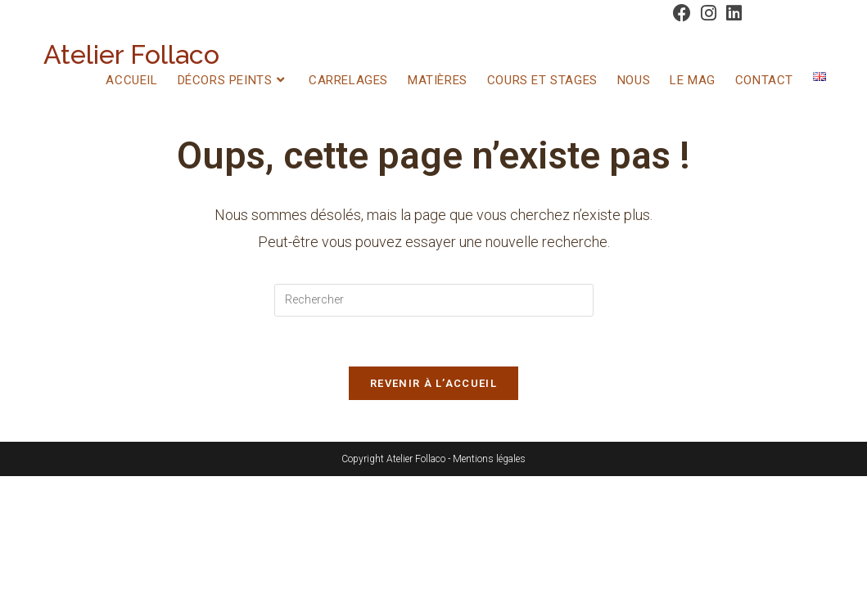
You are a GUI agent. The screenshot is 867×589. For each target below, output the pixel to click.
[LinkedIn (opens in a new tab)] (731, 13)
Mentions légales (489, 459)
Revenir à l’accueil (433, 383)
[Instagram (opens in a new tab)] (708, 13)
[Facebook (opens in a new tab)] (682, 13)
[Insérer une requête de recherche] (434, 300)
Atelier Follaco (131, 54)
